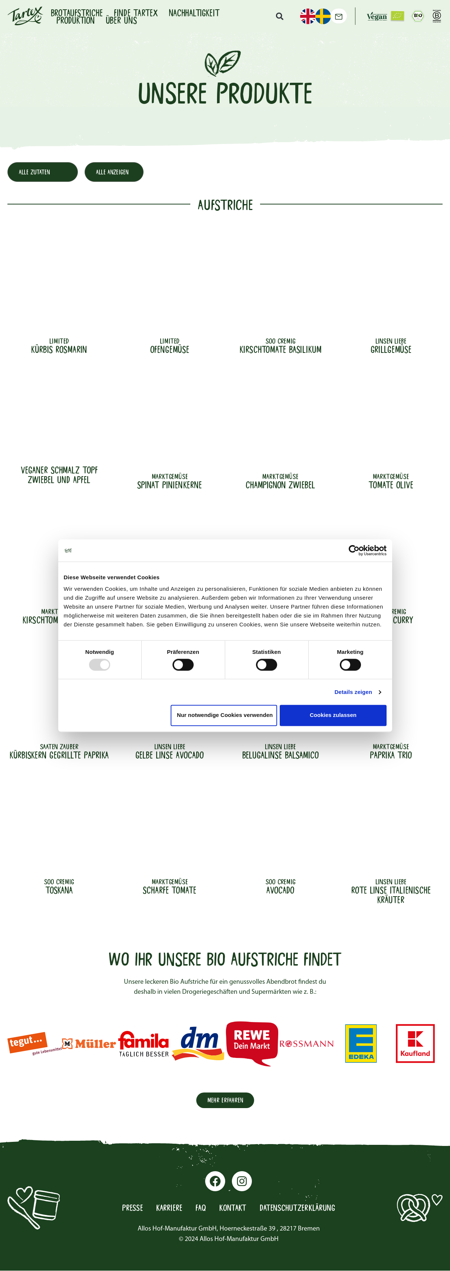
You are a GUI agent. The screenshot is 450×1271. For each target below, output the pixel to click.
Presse (128, 1208)
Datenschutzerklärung (300, 1208)
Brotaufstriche (77, 12)
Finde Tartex (136, 12)
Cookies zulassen (333, 715)
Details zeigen (353, 692)
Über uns (121, 19)
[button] (279, 16)
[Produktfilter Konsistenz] (119, 172)
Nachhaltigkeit (194, 12)
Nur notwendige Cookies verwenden (225, 715)
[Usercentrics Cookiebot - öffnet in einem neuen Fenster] (354, 550)
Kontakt (232, 1208)
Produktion (75, 19)
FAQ (198, 1208)
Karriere (166, 1208)
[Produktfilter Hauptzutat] (44, 172)
